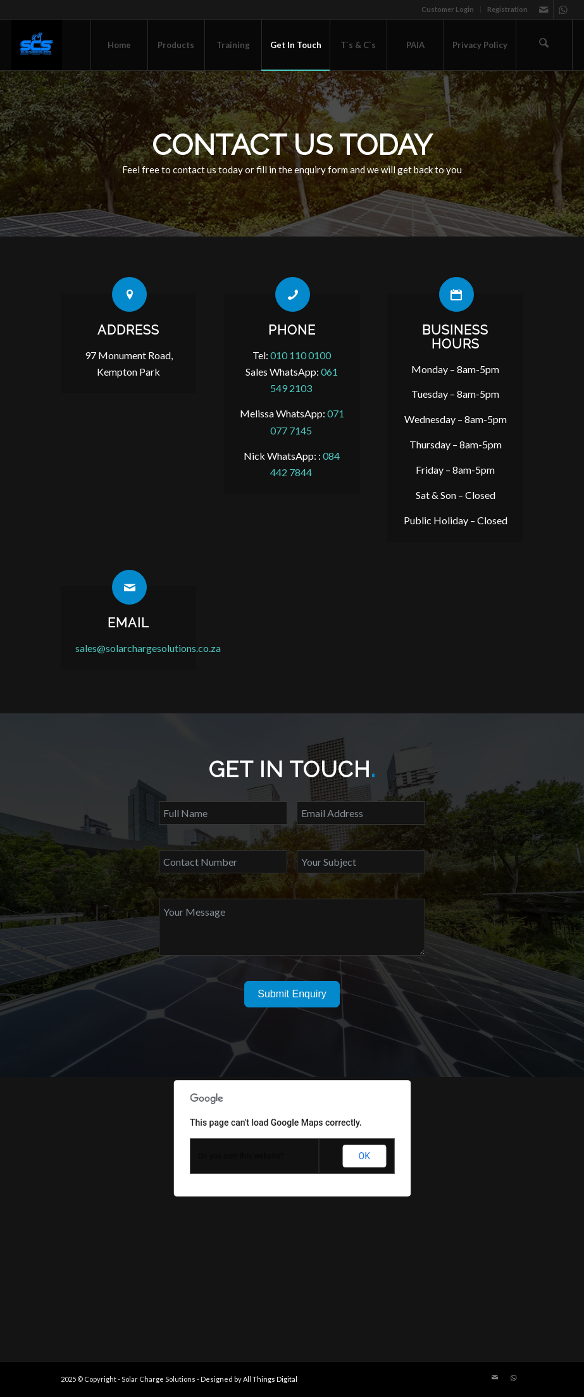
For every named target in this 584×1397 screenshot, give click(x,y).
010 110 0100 (300, 355)
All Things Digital (270, 1379)
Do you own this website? (241, 1156)
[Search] (544, 45)
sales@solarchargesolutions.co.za (147, 648)
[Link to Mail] (544, 9)
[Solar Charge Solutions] (36, 45)
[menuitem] (448, 9)
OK (364, 1156)
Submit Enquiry (292, 993)
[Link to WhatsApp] (563, 9)
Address (128, 330)
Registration (507, 9)
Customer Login (447, 9)
